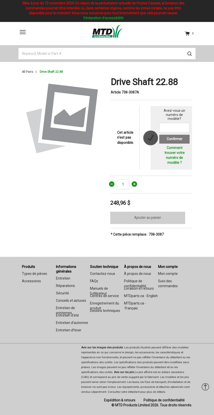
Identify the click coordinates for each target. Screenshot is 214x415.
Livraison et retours (139, 288)
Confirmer (174, 139)
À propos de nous (137, 267)
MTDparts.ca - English (141, 296)
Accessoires (31, 281)
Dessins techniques (105, 311)
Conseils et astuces (71, 300)
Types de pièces (34, 274)
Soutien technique (104, 267)
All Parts (27, 72)
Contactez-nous (102, 274)
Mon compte (168, 267)
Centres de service (104, 296)
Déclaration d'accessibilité (103, 18)
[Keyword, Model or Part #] (107, 53)
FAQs (94, 281)
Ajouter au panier (147, 218)
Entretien (63, 278)
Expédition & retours (119, 400)
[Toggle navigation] (23, 32)
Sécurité (62, 293)
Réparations (65, 286)
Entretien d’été (67, 315)
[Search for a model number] (174, 128)
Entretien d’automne (72, 323)
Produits (28, 267)
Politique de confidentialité (164, 400)
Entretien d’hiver (68, 330)
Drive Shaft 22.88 (51, 72)
